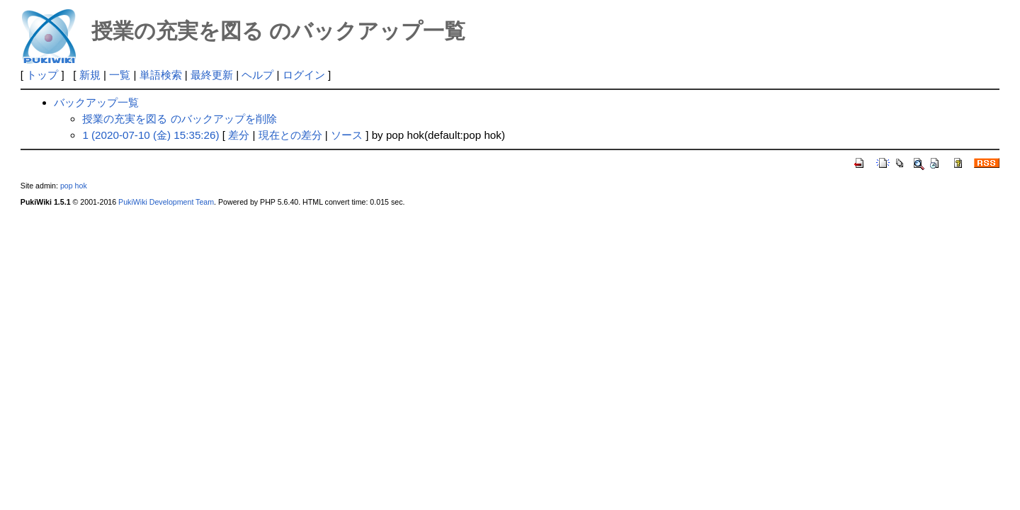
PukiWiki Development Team (166, 202)
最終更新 (212, 75)
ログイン (304, 75)
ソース (347, 135)
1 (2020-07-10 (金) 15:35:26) (150, 135)
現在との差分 (290, 135)
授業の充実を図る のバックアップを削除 (179, 119)
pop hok (73, 185)
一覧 (119, 75)
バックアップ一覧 (96, 102)
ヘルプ (257, 75)
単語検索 (161, 75)
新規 (90, 75)
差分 (238, 135)
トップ (42, 75)
